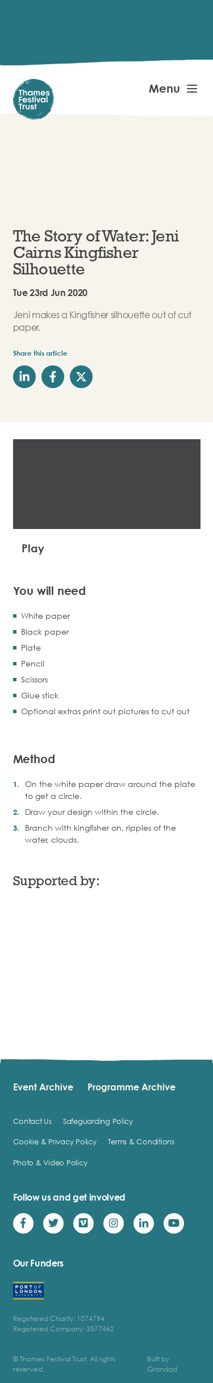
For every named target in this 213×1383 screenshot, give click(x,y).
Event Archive (43, 1087)
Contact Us (32, 1121)
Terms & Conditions (141, 1141)
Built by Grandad (162, 1364)
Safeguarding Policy (98, 1121)
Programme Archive (131, 1087)
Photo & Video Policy (50, 1162)
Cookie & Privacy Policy (55, 1141)
